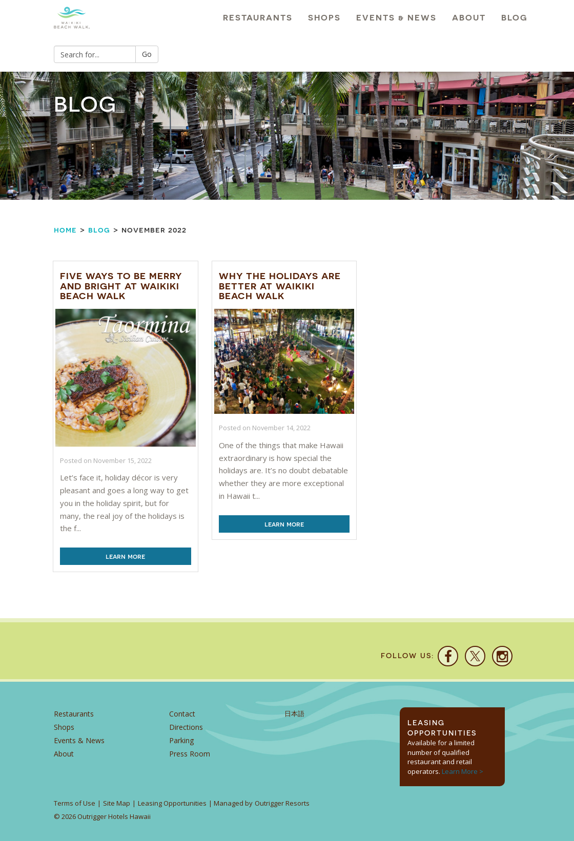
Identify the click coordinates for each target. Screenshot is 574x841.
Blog (514, 18)
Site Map (116, 803)
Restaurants (258, 18)
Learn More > (462, 771)
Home (65, 230)
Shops (324, 18)
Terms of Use (74, 803)
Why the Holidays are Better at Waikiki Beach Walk (280, 286)
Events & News (396, 18)
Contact (182, 714)
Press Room (189, 754)
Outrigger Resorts (282, 803)
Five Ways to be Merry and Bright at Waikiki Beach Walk (121, 286)
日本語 (294, 714)
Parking (181, 740)
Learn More (125, 556)
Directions (186, 727)
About (469, 18)
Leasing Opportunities (172, 803)
